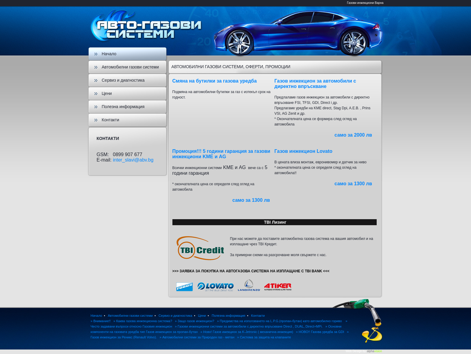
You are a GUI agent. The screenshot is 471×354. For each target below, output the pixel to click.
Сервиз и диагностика (123, 80)
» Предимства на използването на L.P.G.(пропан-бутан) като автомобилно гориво (280, 321)
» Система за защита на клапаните (264, 337)
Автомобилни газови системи (130, 67)
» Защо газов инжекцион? (194, 321)
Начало (109, 53)
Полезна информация (123, 106)
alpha (374, 351)
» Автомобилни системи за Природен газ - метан (197, 337)
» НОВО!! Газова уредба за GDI (320, 332)
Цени (107, 93)
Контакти (110, 119)
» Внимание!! (101, 321)
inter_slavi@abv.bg (133, 159)
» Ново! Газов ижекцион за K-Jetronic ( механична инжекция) (246, 332)
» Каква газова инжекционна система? (143, 321)
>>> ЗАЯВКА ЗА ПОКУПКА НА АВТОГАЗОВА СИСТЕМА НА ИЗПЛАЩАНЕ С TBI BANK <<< (251, 271)
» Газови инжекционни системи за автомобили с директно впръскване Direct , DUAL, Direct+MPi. (249, 326)
